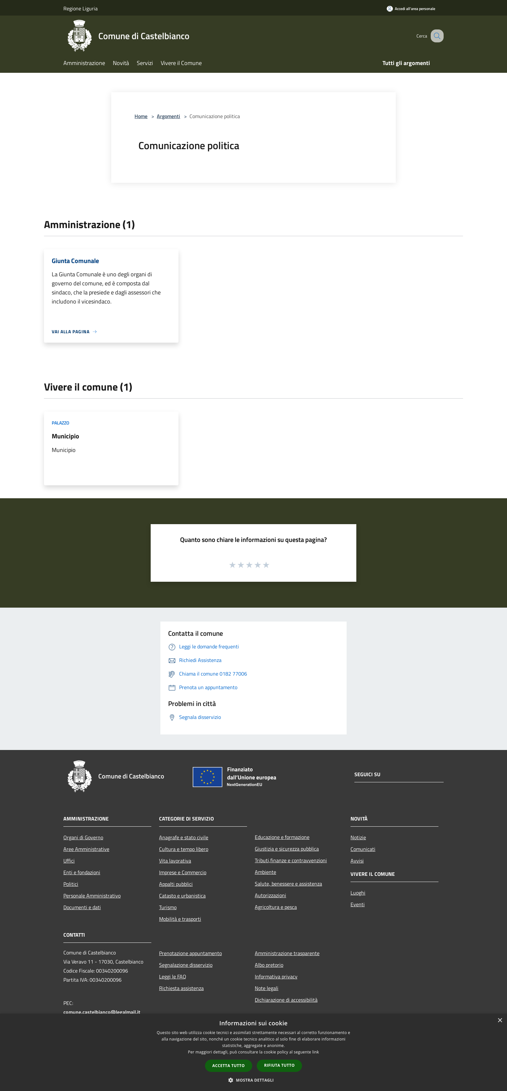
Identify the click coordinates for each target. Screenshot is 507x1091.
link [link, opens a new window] (315, 1052)
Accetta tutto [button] (228, 1065)
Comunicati (363, 849)
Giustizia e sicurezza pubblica (287, 849)
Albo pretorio (269, 965)
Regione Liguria (80, 8)
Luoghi (358, 893)
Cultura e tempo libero (183, 849)
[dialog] (253, 1052)
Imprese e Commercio (182, 872)
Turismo (168, 907)
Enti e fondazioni (81, 872)
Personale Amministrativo (92, 895)
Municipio (65, 436)
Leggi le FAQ (172, 976)
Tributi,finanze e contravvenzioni (291, 860)
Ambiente (265, 872)
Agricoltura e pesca (276, 907)
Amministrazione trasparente (287, 953)
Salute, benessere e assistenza (288, 883)
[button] (253, 1080)
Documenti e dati (82, 907)
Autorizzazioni (270, 895)
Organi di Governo (83, 837)
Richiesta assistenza (181, 988)
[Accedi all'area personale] (411, 8)
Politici (70, 884)
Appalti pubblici (176, 884)
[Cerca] (436, 36)
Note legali (266, 988)
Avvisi (357, 861)
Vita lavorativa (175, 861)
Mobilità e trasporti (180, 919)
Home (141, 116)
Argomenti (168, 116)
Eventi (358, 904)
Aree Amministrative (86, 849)
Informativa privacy (276, 976)
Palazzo (60, 422)
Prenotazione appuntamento (190, 953)
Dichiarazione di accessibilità (286, 1000)
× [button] (499, 1020)
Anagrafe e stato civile (183, 837)
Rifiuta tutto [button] (279, 1065)
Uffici (69, 861)
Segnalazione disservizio (185, 965)
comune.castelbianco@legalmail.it (101, 1012)
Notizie (358, 837)
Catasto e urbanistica (182, 895)
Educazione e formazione (282, 837)
